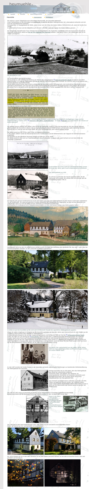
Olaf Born (65, 120)
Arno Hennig (34, 336)
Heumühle (22, 14)
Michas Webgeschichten (36, 14)
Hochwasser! (48, 17)
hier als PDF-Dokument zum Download (39, 32)
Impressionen (37, 17)
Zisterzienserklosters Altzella (63, 80)
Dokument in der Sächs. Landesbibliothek (41, 120)
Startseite (12, 14)
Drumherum (50, 14)
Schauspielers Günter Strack (75, 335)
